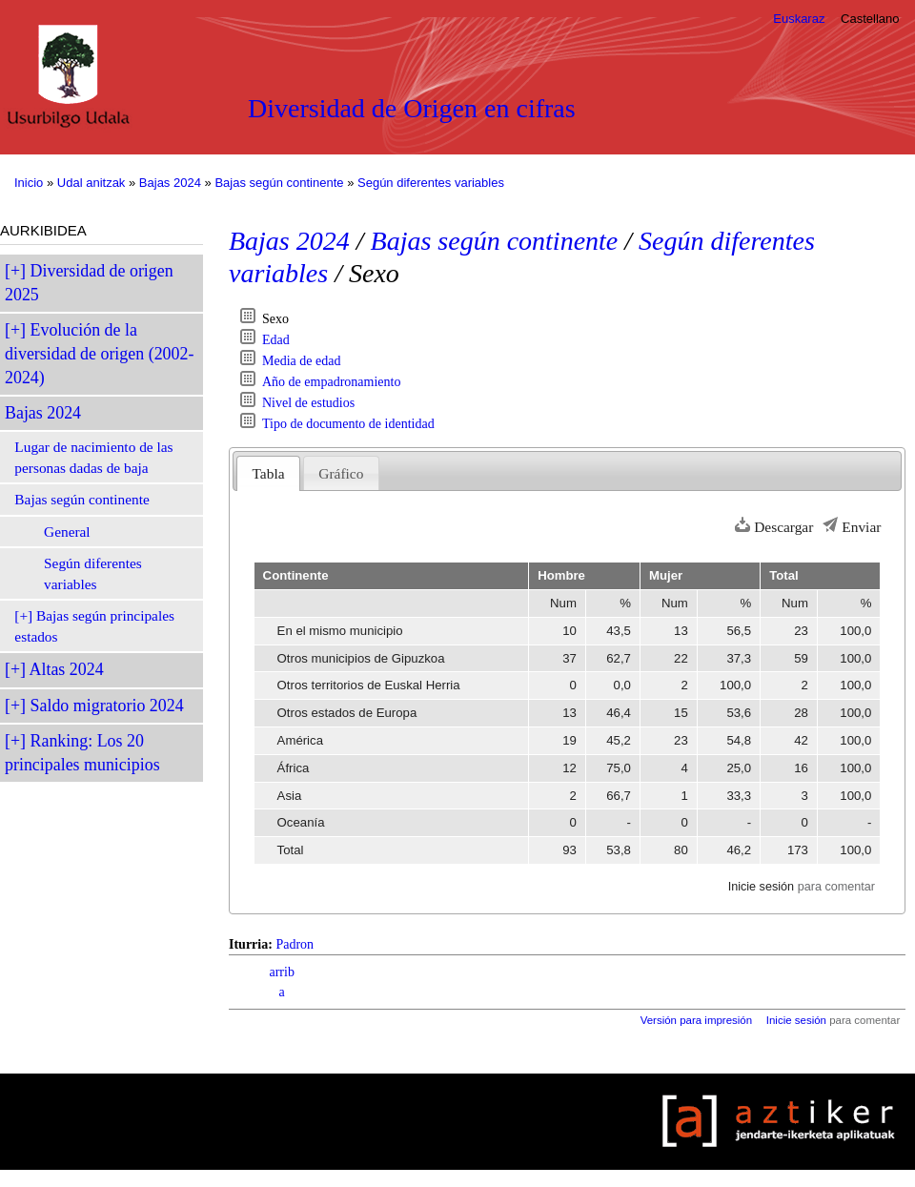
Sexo (275, 319)
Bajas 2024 (170, 182)
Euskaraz (798, 18)
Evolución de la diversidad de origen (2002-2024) (99, 353)
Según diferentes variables (430, 182)
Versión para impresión (696, 1020)
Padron (294, 944)
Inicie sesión (761, 886)
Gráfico (340, 473)
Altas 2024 (67, 669)
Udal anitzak (91, 182)
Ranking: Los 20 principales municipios (82, 752)
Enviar (861, 527)
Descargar (783, 527)
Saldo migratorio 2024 (107, 705)
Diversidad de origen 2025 (89, 282)
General (67, 531)
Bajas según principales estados (94, 626)
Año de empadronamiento (331, 382)
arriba (281, 982)
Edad (276, 340)
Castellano (870, 18)
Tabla (269, 473)
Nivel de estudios (308, 403)
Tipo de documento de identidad (348, 424)
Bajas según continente (278, 182)
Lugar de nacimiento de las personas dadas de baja (93, 457)
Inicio (28, 182)
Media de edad (301, 361)
